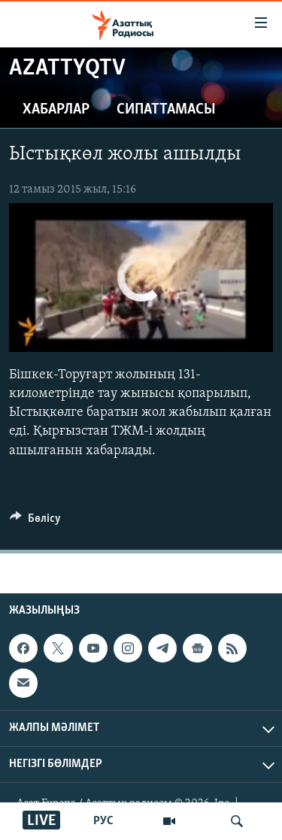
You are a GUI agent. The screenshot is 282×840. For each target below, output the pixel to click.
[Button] (35, 522)
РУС (103, 821)
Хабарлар (56, 109)
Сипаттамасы (166, 109)
